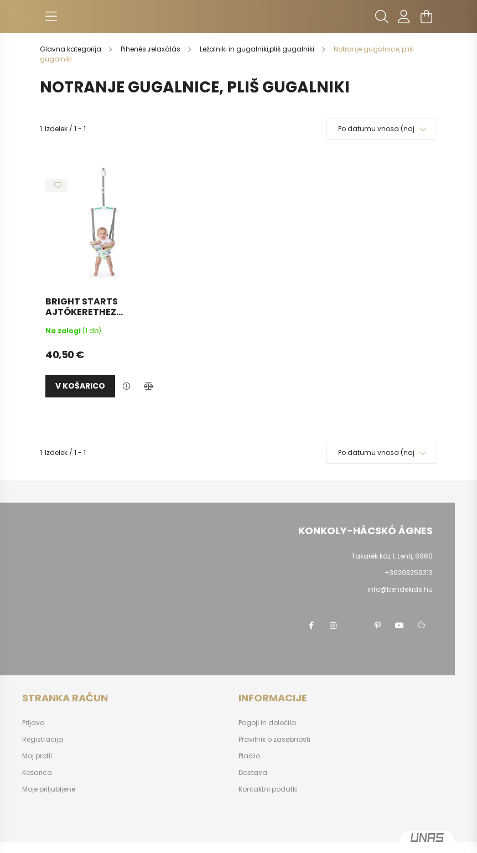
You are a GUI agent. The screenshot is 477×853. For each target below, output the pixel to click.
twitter (355, 625)
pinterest (377, 625)
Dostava (253, 773)
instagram (333, 625)
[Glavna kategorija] (71, 49)
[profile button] (404, 17)
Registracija (42, 739)
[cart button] (426, 17)
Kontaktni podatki (268, 789)
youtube (399, 625)
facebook (311, 625)
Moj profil (37, 756)
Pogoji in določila (267, 723)
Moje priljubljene (48, 789)
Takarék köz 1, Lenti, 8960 (392, 556)
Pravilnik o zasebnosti (274, 739)
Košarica (37, 773)
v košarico (80, 385)
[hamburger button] (51, 17)
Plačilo (249, 756)
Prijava (33, 723)
